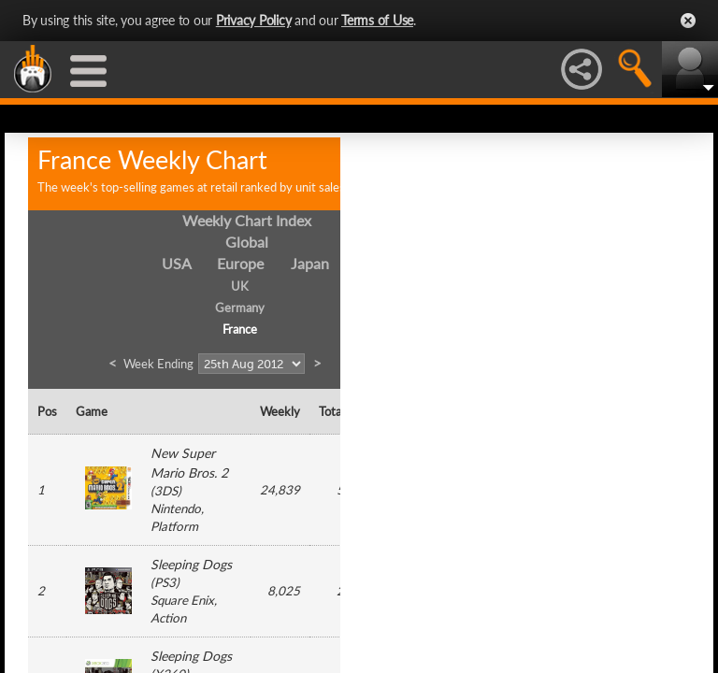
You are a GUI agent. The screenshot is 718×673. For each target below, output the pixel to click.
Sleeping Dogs (191, 564)
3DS (166, 490)
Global (246, 242)
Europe (240, 263)
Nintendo (176, 508)
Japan (310, 263)
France (240, 329)
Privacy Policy (254, 20)
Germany (240, 307)
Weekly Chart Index (246, 220)
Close (688, 20)
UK (240, 286)
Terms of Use (377, 20)
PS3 (165, 582)
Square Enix (182, 600)
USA (177, 263)
